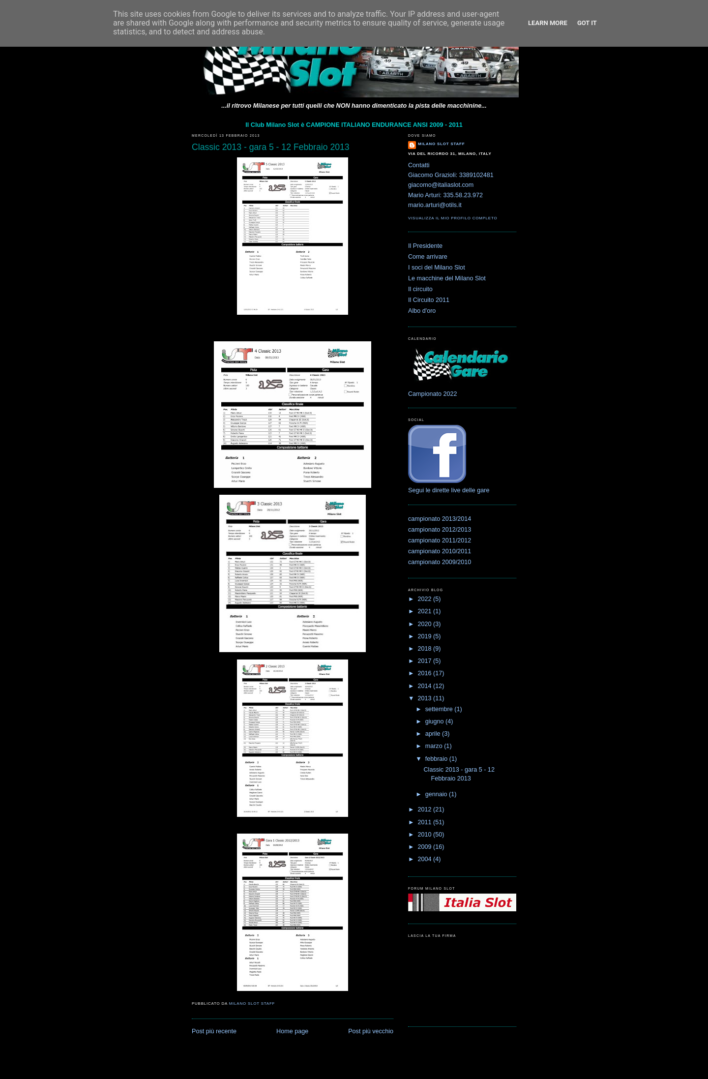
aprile (433, 733)
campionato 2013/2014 (439, 518)
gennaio (437, 794)
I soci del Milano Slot (436, 267)
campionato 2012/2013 (439, 529)
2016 (426, 673)
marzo (434, 746)
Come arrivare (427, 256)
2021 (426, 611)
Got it (587, 23)
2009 (426, 846)
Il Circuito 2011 (428, 300)
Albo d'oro (422, 310)
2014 (426, 686)
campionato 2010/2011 (439, 551)
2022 (426, 599)
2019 (426, 636)
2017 (426, 661)
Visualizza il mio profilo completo (452, 218)
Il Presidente (425, 245)
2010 (426, 834)
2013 (426, 698)
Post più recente (214, 1031)
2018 (426, 648)
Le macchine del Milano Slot (447, 278)
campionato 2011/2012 (439, 540)
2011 (426, 822)
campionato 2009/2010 (439, 562)
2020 (426, 624)
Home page (292, 1031)
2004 (426, 859)
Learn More (547, 23)
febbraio (437, 758)
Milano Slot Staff (441, 144)
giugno (435, 721)
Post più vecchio (370, 1031)
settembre (440, 709)
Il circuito (420, 289)
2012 (426, 809)
